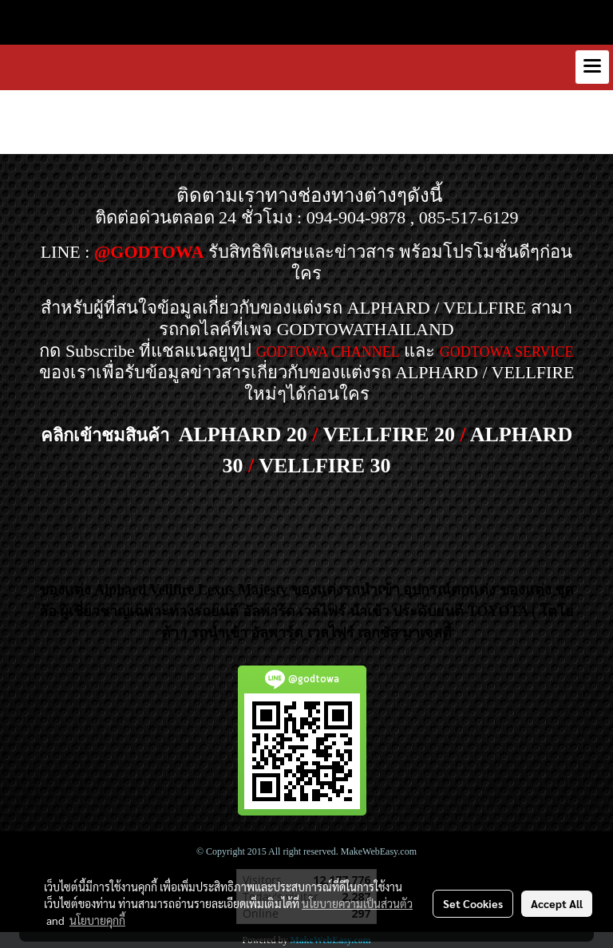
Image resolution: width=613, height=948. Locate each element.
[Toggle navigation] (592, 67)
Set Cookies (473, 903)
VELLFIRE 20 (389, 434)
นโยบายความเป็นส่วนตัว (357, 903)
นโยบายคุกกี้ (97, 920)
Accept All (557, 903)
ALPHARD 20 (243, 434)
